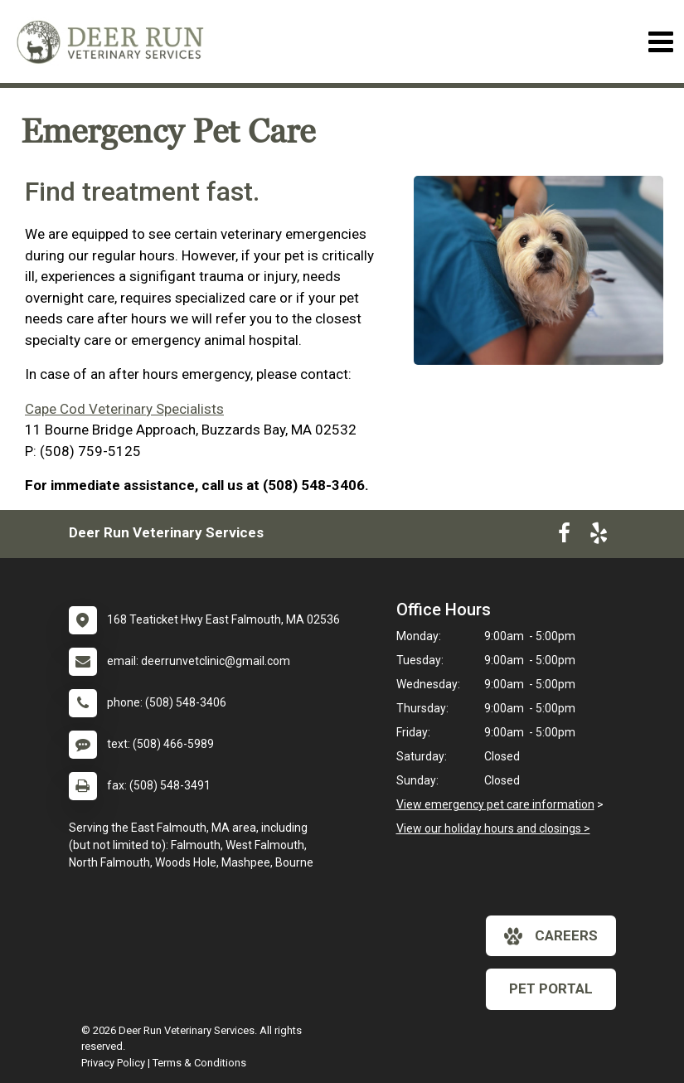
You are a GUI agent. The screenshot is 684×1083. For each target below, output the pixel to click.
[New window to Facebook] (564, 536)
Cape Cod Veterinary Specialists (124, 409)
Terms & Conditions (199, 1062)
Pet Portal (551, 988)
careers (551, 936)
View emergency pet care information (495, 804)
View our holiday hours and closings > (493, 828)
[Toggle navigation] (660, 41)
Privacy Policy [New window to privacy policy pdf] (113, 1062)
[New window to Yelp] (598, 536)
